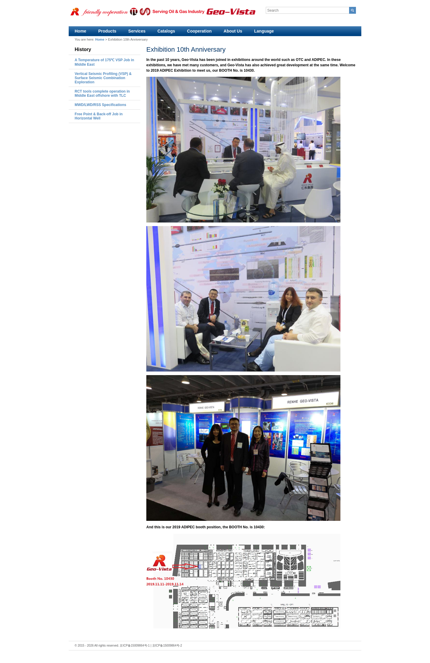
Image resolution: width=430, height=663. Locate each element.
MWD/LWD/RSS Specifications (100, 105)
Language (264, 31)
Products (107, 31)
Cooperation (199, 31)
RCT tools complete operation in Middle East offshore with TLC (102, 93)
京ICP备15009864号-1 (135, 645)
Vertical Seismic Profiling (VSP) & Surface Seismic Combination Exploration (103, 78)
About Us (233, 31)
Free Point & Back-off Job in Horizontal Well (99, 116)
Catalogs (166, 31)
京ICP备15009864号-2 (167, 645)
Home (80, 31)
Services (137, 31)
